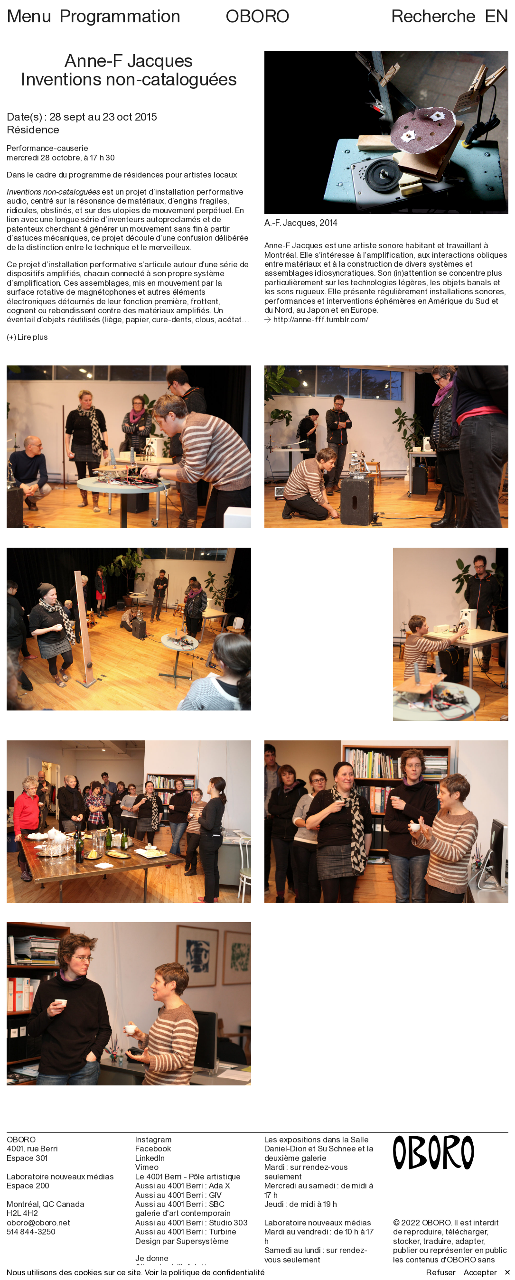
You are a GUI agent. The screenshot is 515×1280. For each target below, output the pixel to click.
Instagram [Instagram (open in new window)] (153, 1139)
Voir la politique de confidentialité (205, 1272)
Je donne (152, 1258)
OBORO (257, 16)
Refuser (441, 1272)
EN (496, 15)
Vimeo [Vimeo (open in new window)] (146, 1167)
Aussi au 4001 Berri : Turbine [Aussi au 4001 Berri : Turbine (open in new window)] (185, 1231)
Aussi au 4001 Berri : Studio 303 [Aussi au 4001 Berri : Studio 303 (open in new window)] (191, 1222)
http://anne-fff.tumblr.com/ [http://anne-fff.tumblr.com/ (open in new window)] (320, 319)
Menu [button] (31, 15)
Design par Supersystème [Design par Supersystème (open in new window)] (181, 1241)
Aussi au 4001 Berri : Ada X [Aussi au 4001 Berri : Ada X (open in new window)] (182, 1185)
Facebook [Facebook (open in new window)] (153, 1148)
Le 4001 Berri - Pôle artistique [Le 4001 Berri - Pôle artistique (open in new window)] (188, 1176)
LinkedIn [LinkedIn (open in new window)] (150, 1158)
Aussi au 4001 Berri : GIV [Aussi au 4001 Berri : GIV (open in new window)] (178, 1195)
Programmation (120, 15)
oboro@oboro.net (38, 1222)
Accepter (480, 1272)
